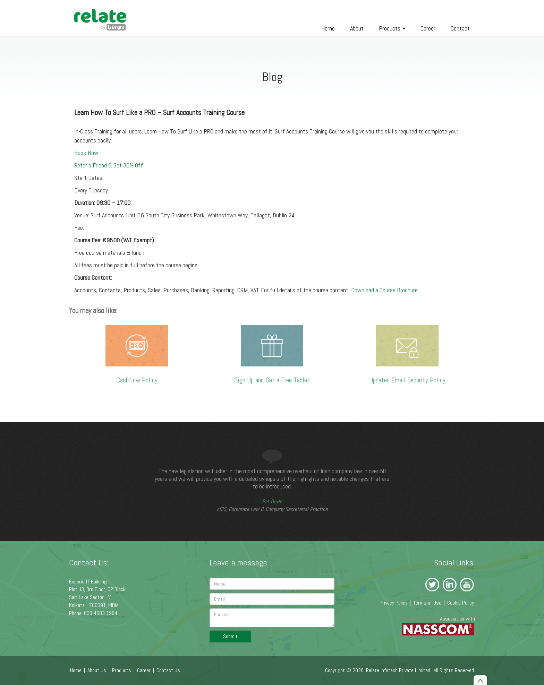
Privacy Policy (393, 602)
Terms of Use (427, 602)
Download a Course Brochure (384, 290)
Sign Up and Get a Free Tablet (272, 378)
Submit (230, 636)
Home (328, 28)
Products (392, 28)
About (357, 28)
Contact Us (168, 670)
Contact (460, 28)
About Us (96, 670)
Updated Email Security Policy (407, 377)
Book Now (86, 152)
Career (427, 28)
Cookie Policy (460, 602)
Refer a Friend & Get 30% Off (108, 165)
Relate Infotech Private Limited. (398, 670)
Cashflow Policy (137, 378)
